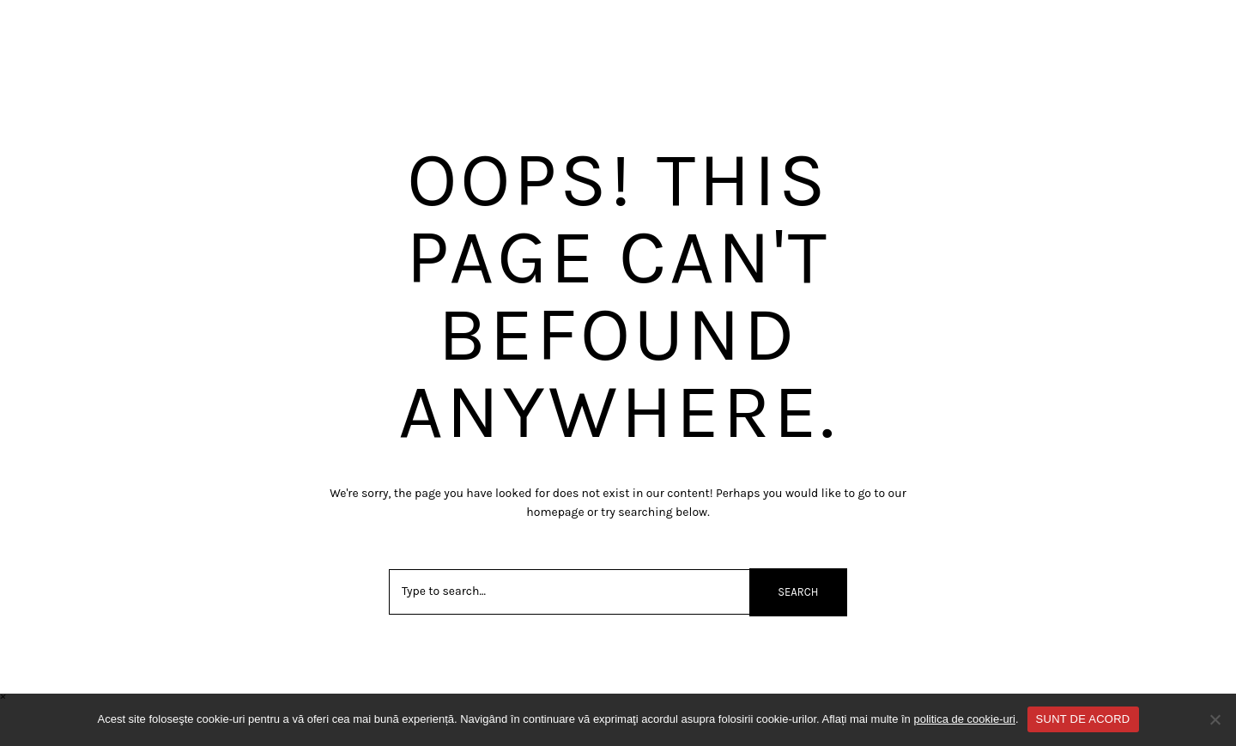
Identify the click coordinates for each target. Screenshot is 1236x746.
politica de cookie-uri (964, 719)
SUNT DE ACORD (1083, 719)
